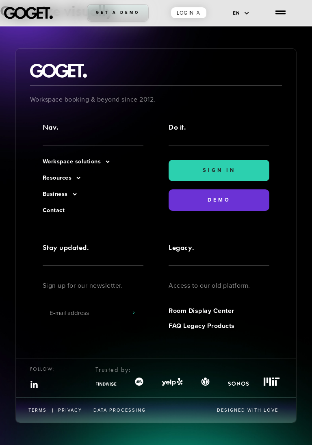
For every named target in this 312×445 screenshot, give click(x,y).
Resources (62, 178)
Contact (54, 210)
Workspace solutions (77, 162)
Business (60, 194)
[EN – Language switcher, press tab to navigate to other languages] (241, 13)
